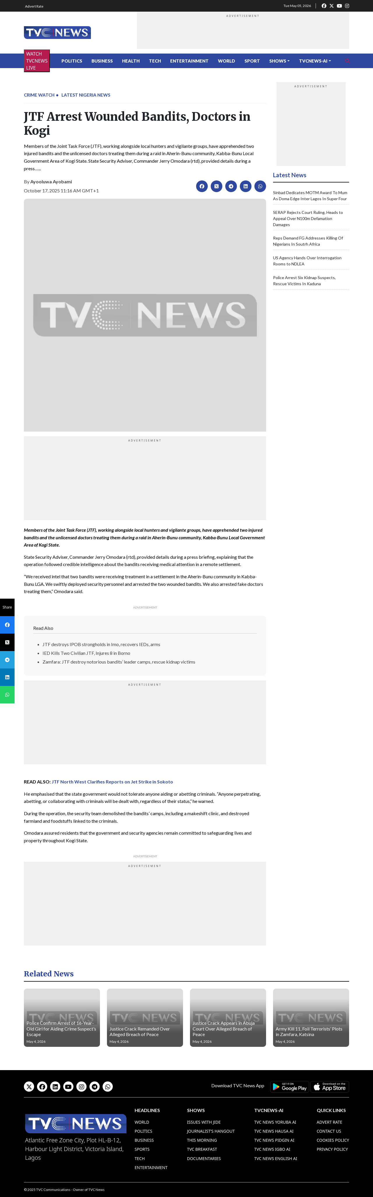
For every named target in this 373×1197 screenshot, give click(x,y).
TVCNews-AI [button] (313, 60)
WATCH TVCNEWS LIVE (36, 61)
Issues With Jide (204, 1122)
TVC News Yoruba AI (275, 1122)
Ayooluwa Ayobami (51, 181)
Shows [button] (277, 60)
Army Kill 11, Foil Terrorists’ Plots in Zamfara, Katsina (309, 1031)
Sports (142, 1149)
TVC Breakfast (202, 1149)
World (226, 60)
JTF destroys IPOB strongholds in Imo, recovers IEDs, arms (101, 644)
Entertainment (189, 60)
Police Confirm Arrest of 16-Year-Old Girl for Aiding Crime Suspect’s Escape (61, 1028)
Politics (71, 60)
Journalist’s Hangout (211, 1131)
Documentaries (204, 1158)
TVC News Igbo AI (272, 1149)
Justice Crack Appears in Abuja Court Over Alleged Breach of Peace (224, 1028)
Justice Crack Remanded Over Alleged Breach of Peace (140, 1031)
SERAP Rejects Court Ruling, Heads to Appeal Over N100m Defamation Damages (308, 218)
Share (7, 607)
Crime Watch (39, 94)
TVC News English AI (275, 1158)
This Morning (202, 1140)
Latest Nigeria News (85, 94)
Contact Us (329, 1131)
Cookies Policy (333, 1140)
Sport (252, 60)
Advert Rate (34, 6)
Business (102, 60)
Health (131, 60)
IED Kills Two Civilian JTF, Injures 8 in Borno (86, 653)
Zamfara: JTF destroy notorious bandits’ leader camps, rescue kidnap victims (119, 661)
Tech (155, 60)
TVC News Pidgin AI (274, 1140)
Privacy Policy (332, 1149)
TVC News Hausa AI (273, 1131)
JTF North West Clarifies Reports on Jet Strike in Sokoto (112, 781)
